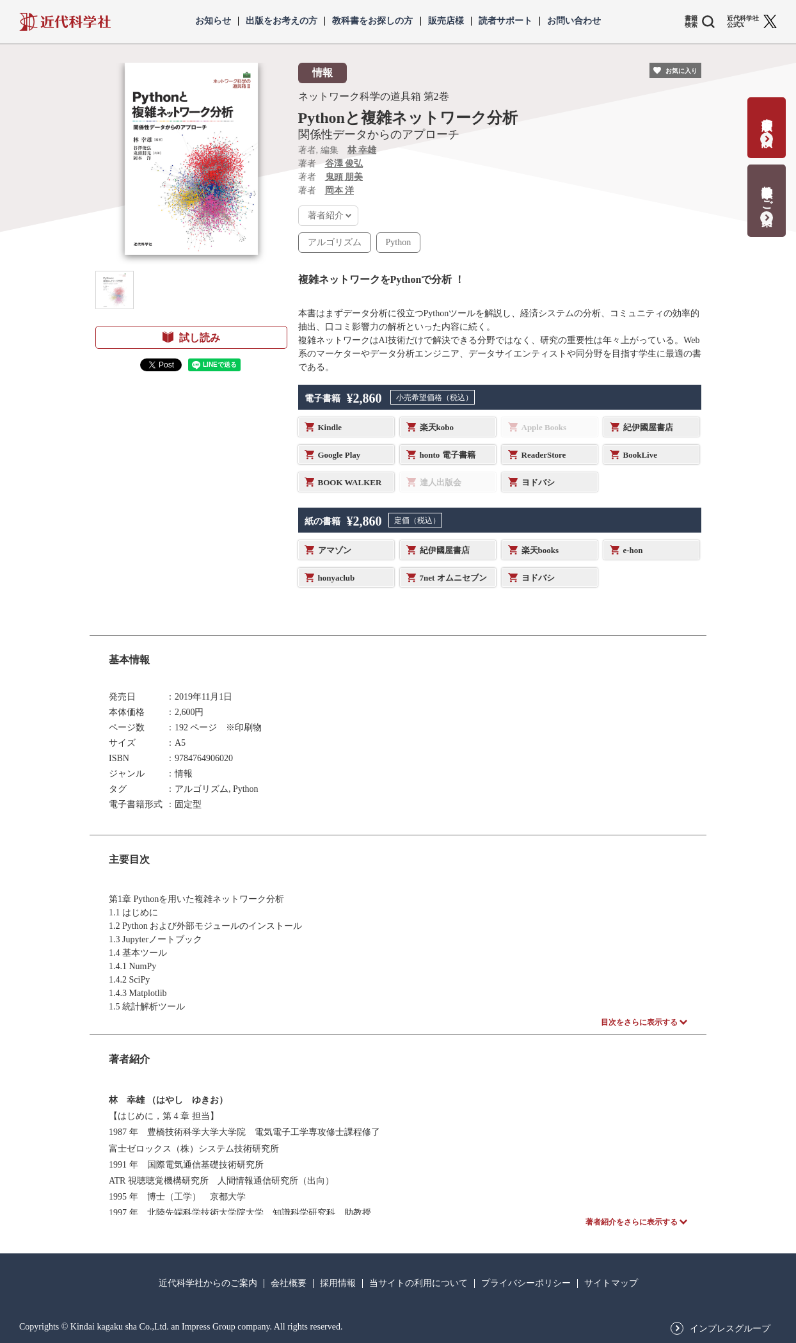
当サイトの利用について (418, 1283)
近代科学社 (65, 22)
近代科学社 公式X (743, 21)
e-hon (633, 550)
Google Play (339, 455)
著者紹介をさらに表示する (631, 1222)
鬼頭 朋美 (344, 177)
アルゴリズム (335, 242)
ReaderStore (543, 455)
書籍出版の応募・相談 (767, 119)
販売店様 (446, 21)
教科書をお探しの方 (372, 21)
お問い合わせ (574, 21)
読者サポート (505, 21)
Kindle (330, 427)
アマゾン (334, 550)
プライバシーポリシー (526, 1283)
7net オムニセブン (453, 578)
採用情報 (338, 1283)
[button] (114, 290)
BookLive (640, 455)
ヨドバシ (538, 482)
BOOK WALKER (350, 482)
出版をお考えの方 (281, 21)
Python (398, 242)
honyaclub (336, 578)
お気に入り (681, 70)
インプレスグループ (730, 1328)
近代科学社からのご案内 (208, 1283)
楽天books (540, 550)
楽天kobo (437, 427)
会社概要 (288, 1283)
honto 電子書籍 (447, 455)
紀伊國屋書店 (648, 427)
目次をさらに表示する (639, 1022)
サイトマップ (611, 1283)
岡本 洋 (339, 190)
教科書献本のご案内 (767, 192)
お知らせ (213, 21)
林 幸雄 (362, 150)
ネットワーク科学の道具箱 (359, 96)
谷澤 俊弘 (344, 163)
